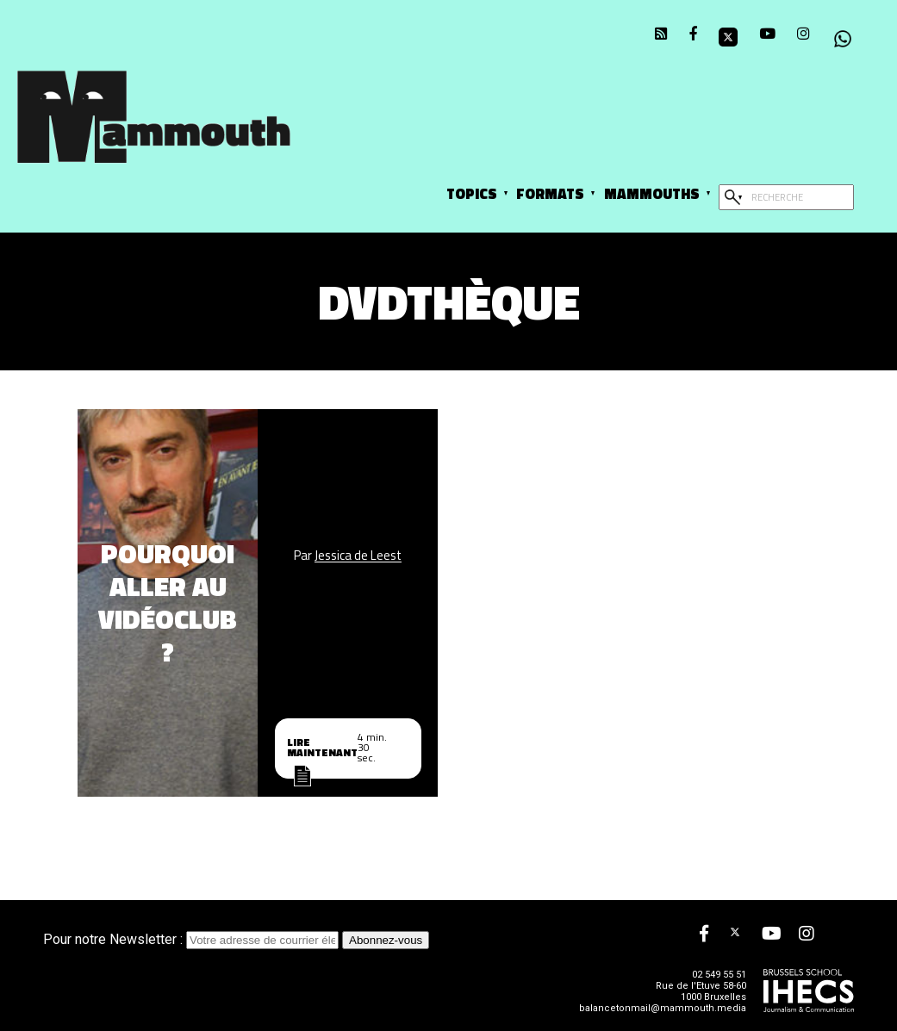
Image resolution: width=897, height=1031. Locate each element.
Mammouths (652, 193)
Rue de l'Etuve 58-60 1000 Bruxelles (701, 991)
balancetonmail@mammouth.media (662, 1008)
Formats (550, 193)
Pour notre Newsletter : (192, 939)
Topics (471, 193)
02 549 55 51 (719, 974)
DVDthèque (449, 301)
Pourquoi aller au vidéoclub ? (167, 603)
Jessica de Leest (358, 556)
